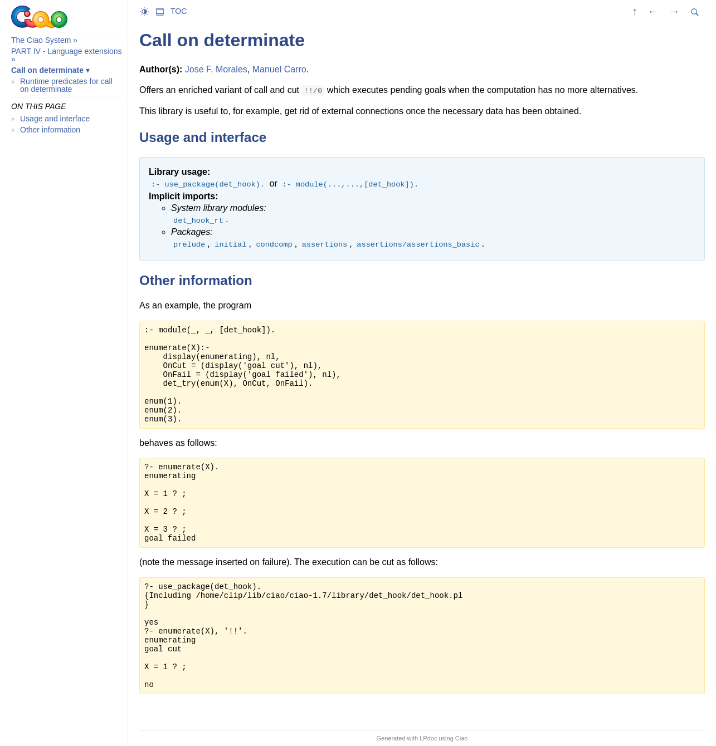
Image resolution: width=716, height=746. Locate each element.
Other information (50, 129)
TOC (179, 11)
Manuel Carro (279, 69)
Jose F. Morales (216, 69)
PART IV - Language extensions (66, 51)
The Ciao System (41, 40)
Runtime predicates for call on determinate (66, 85)
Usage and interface (55, 118)
